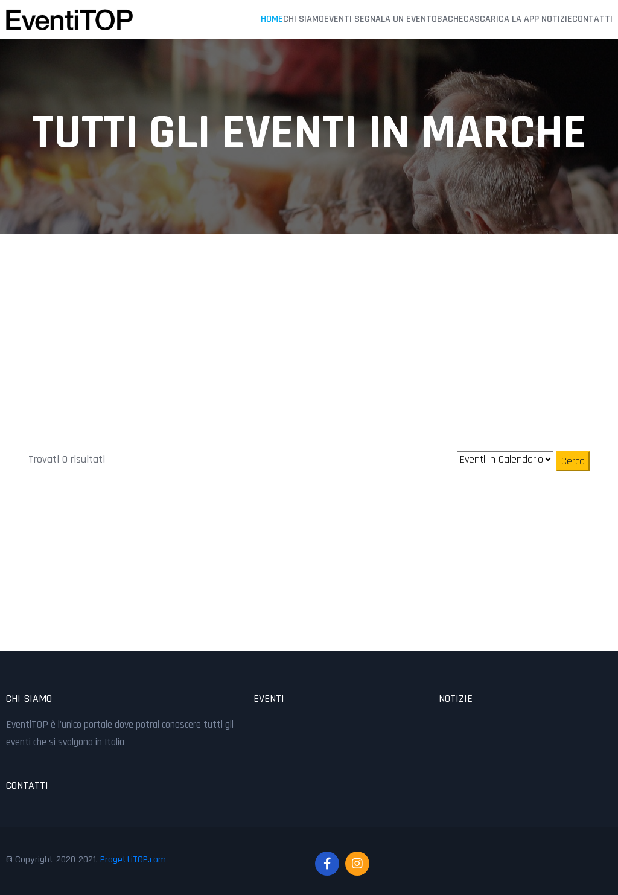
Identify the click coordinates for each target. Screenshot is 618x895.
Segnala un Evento (395, 18)
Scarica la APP (506, 18)
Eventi (338, 18)
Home (272, 18)
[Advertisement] (309, 317)
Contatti (592, 18)
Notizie (556, 18)
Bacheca (455, 18)
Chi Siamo (303, 18)
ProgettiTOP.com (133, 859)
